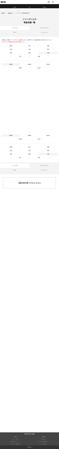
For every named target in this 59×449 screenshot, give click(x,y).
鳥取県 (10, 64)
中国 (48, 52)
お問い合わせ (43, 439)
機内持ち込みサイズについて (15, 441)
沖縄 (39, 56)
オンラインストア (53, 2)
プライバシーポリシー (15, 439)
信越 (11, 49)
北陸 (29, 49)
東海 (48, 49)
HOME (2, 13)
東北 (29, 45)
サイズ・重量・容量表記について (43, 441)
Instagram (49, 2)
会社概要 (15, 436)
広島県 (20, 67)
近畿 (11, 52)
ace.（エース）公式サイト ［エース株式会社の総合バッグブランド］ (3, 2)
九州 (20, 56)
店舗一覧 (10, 13)
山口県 (38, 67)
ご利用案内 (43, 436)
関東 (48, 45)
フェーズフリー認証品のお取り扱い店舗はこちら (12, 41)
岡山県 (48, 64)
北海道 (10, 45)
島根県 (29, 64)
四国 (29, 52)
